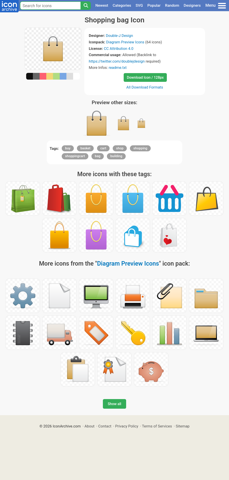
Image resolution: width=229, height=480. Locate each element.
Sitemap (183, 426)
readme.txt (118, 67)
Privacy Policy (126, 426)
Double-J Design (119, 35)
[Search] (86, 5)
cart (103, 148)
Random (172, 5)
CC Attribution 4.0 (118, 48)
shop (119, 148)
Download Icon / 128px (145, 77)
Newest (101, 5)
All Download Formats (144, 87)
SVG (139, 5)
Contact (104, 426)
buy (67, 148)
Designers (192, 5)
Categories (122, 5)
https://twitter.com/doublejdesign (117, 61)
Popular (154, 5)
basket (85, 148)
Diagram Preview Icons (125, 42)
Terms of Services (157, 426)
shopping (140, 148)
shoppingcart (75, 156)
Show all (114, 404)
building (116, 156)
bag (97, 156)
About (90, 426)
